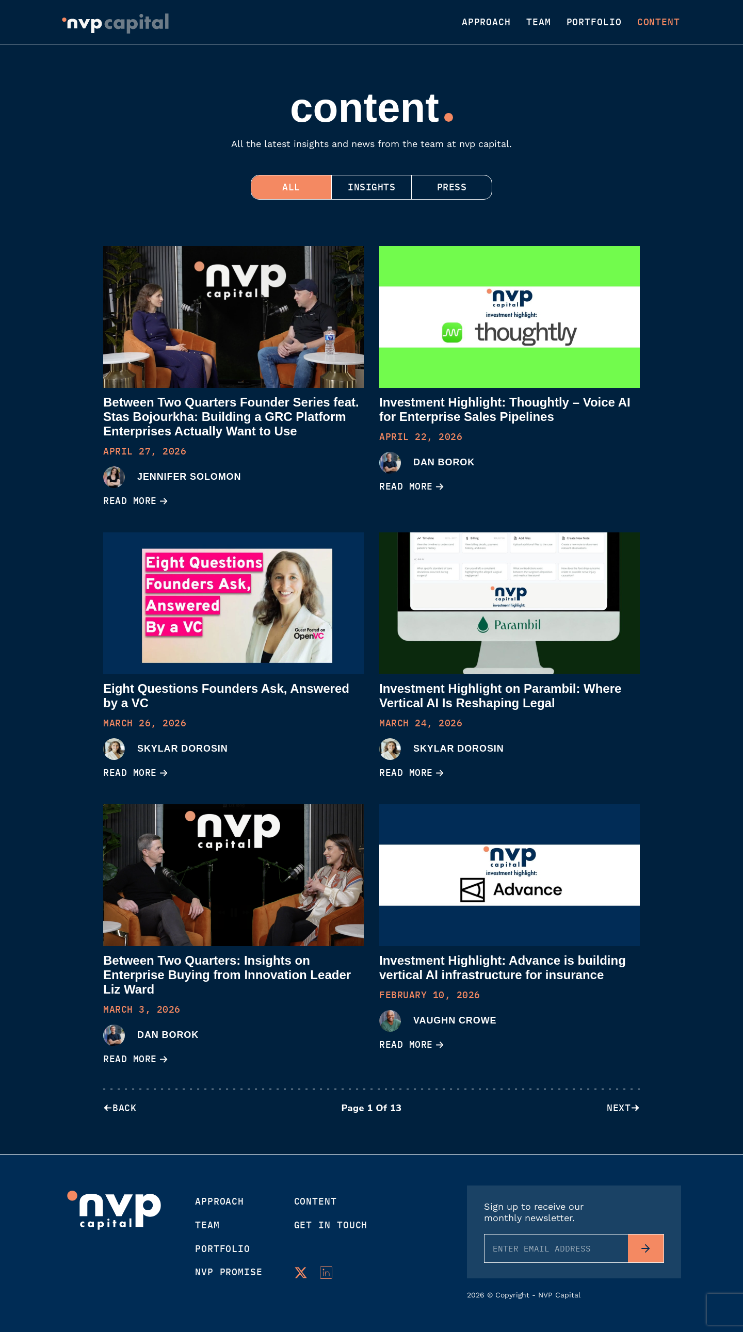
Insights (371, 187)
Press (455, 187)
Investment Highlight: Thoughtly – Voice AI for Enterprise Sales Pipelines (505, 409)
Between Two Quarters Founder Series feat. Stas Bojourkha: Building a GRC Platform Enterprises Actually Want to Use (231, 416)
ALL (289, 187)
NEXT (623, 1108)
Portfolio (594, 22)
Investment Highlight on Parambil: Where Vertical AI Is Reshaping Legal (500, 695)
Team (538, 22)
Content (658, 22)
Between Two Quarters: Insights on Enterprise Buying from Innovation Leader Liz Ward (227, 974)
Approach (486, 22)
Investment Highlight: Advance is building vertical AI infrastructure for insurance (502, 967)
